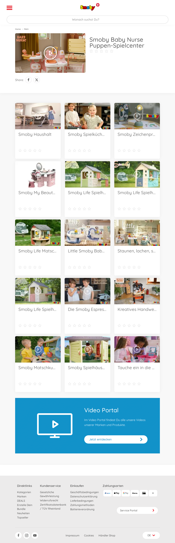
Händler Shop (107, 535)
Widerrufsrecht (49, 500)
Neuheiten (23, 513)
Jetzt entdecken (100, 439)
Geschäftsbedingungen (84, 492)
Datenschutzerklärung (83, 496)
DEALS (21, 500)
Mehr (26, 29)
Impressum (72, 535)
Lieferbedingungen (81, 500)
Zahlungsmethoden (82, 505)
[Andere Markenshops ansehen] (98, 5)
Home (18, 29)
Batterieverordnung (82, 509)
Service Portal (137, 510)
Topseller (22, 517)
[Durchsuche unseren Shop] (87, 19)
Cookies (89, 535)
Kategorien (24, 492)
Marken (21, 496)
